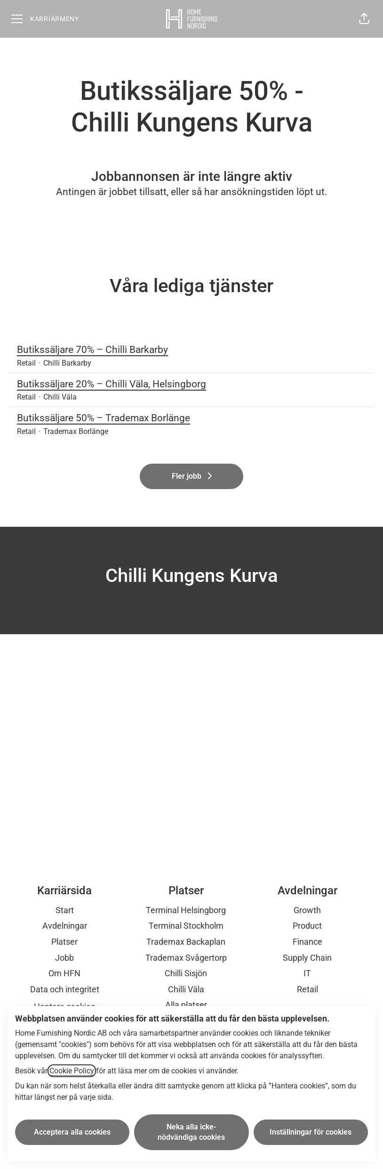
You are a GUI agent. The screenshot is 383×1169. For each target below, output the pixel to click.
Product (307, 926)
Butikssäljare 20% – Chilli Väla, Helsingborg (191, 384)
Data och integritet (64, 989)
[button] (364, 19)
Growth (307, 910)
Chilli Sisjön (186, 973)
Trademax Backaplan (185, 942)
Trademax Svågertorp (186, 958)
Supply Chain (307, 958)
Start (65, 910)
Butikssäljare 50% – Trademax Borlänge (191, 418)
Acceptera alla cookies (72, 1132)
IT (307, 973)
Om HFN (64, 973)
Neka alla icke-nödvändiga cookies (191, 1132)
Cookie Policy (71, 1070)
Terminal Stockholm (186, 926)
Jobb (64, 958)
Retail (307, 989)
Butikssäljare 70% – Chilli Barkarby (191, 350)
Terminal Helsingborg (186, 910)
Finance (307, 942)
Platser (64, 942)
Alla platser (186, 1005)
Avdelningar (64, 926)
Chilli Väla (186, 989)
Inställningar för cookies (310, 1132)
